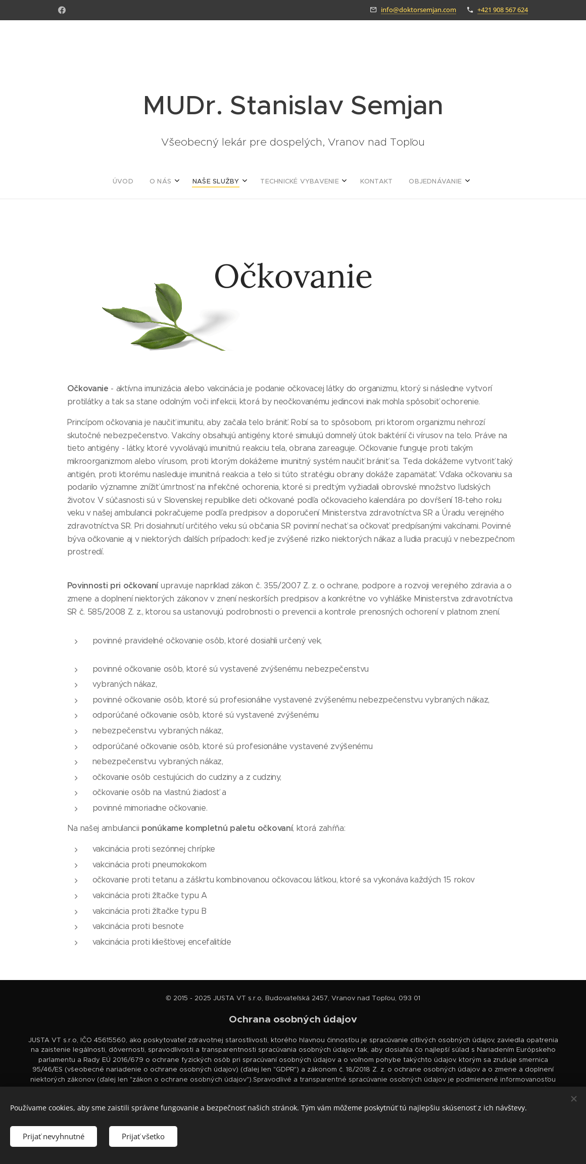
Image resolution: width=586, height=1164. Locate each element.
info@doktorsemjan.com (418, 9)
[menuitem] (243, 181)
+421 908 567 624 (502, 9)
